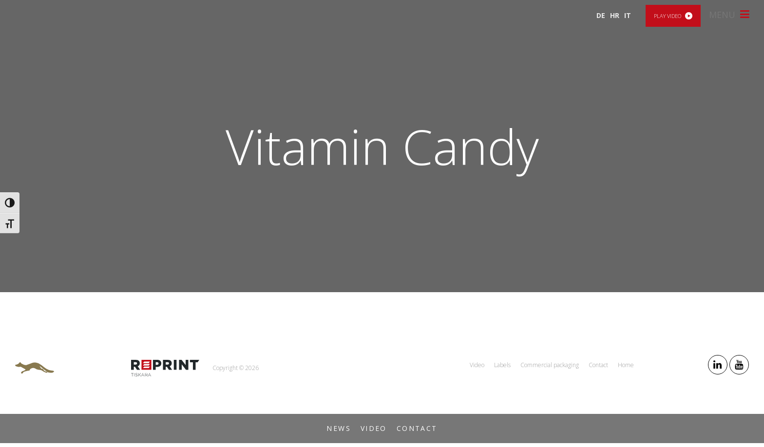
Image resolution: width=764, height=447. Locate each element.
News (338, 428)
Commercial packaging (549, 365)
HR (614, 15)
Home (626, 365)
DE (600, 15)
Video (374, 428)
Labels (502, 365)
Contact (417, 428)
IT (627, 15)
